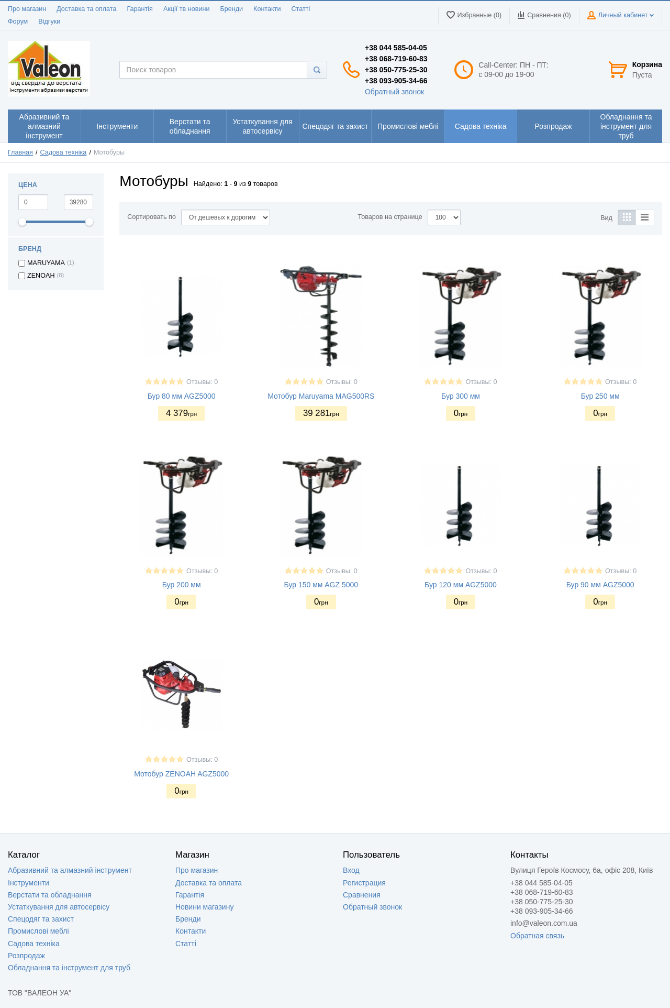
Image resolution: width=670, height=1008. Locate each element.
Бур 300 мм (460, 396)
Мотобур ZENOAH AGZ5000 (181, 774)
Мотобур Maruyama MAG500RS (320, 396)
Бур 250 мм (600, 396)
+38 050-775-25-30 (396, 69)
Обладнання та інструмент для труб (69, 967)
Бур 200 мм (181, 584)
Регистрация (364, 883)
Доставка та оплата (86, 9)
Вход (351, 870)
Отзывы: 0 (202, 382)
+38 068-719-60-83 (396, 58)
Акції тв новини (186, 9)
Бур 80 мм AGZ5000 (182, 396)
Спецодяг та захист (41, 919)
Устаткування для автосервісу (58, 907)
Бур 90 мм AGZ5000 (600, 584)
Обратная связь (537, 936)
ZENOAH (40, 275)
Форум (18, 21)
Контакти (267, 9)
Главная (20, 152)
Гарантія (139, 9)
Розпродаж (26, 955)
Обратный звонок (394, 91)
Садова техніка (63, 152)
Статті (300, 9)
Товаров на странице (390, 217)
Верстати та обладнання (50, 895)
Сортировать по (151, 217)
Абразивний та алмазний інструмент (70, 870)
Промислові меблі (38, 931)
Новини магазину (204, 907)
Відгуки (49, 21)
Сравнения (362, 895)
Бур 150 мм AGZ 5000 (321, 584)
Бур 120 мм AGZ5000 (461, 584)
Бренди (231, 9)
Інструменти (28, 883)
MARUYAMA (46, 263)
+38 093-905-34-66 (396, 80)
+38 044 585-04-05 (396, 47)
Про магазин (27, 9)
